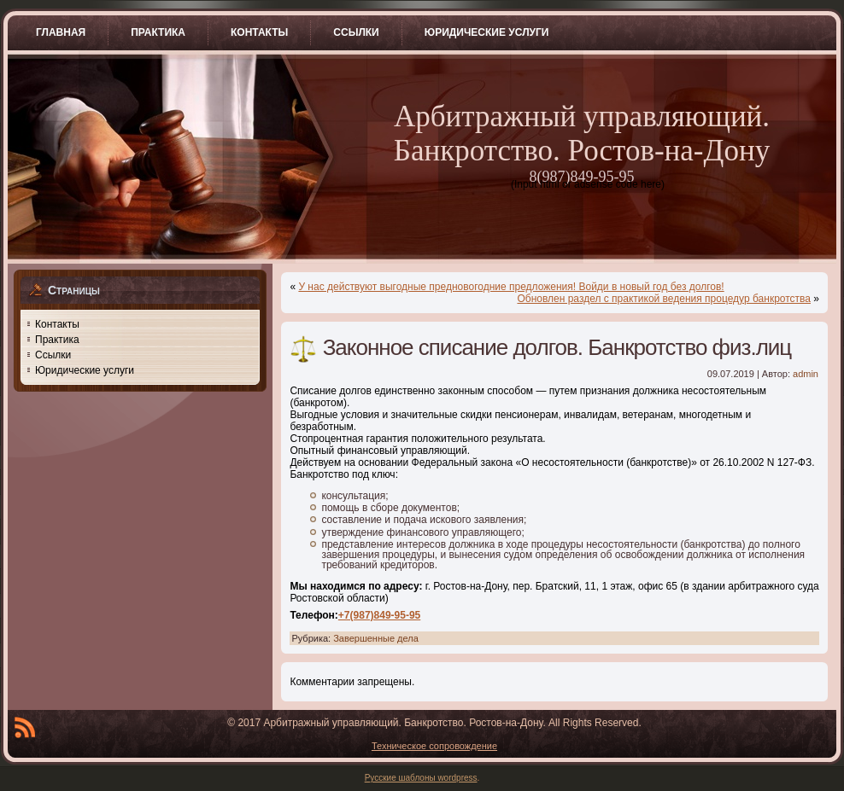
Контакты (57, 324)
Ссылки (53, 355)
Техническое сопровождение (434, 746)
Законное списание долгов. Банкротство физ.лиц (557, 347)
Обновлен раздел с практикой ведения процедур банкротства (664, 299)
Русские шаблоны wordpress (421, 777)
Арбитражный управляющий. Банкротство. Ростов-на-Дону (582, 133)
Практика (57, 340)
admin (805, 374)
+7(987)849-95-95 (379, 615)
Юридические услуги (84, 370)
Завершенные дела (376, 638)
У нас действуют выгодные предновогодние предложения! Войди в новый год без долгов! (511, 287)
